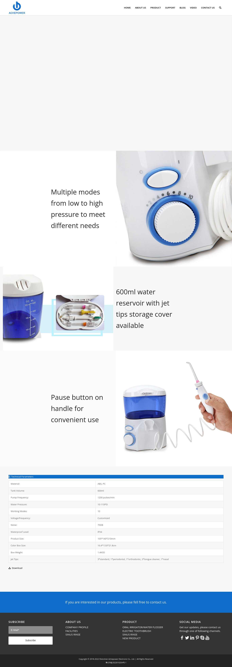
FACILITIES (72, 631)
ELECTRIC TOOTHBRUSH (137, 631)
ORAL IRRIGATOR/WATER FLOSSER (143, 627)
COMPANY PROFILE (77, 627)
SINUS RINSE (73, 634)
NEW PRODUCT (132, 638)
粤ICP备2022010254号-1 (116, 662)
